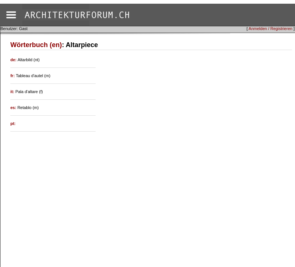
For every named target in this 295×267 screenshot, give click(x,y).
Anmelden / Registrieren (270, 28)
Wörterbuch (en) (36, 45)
